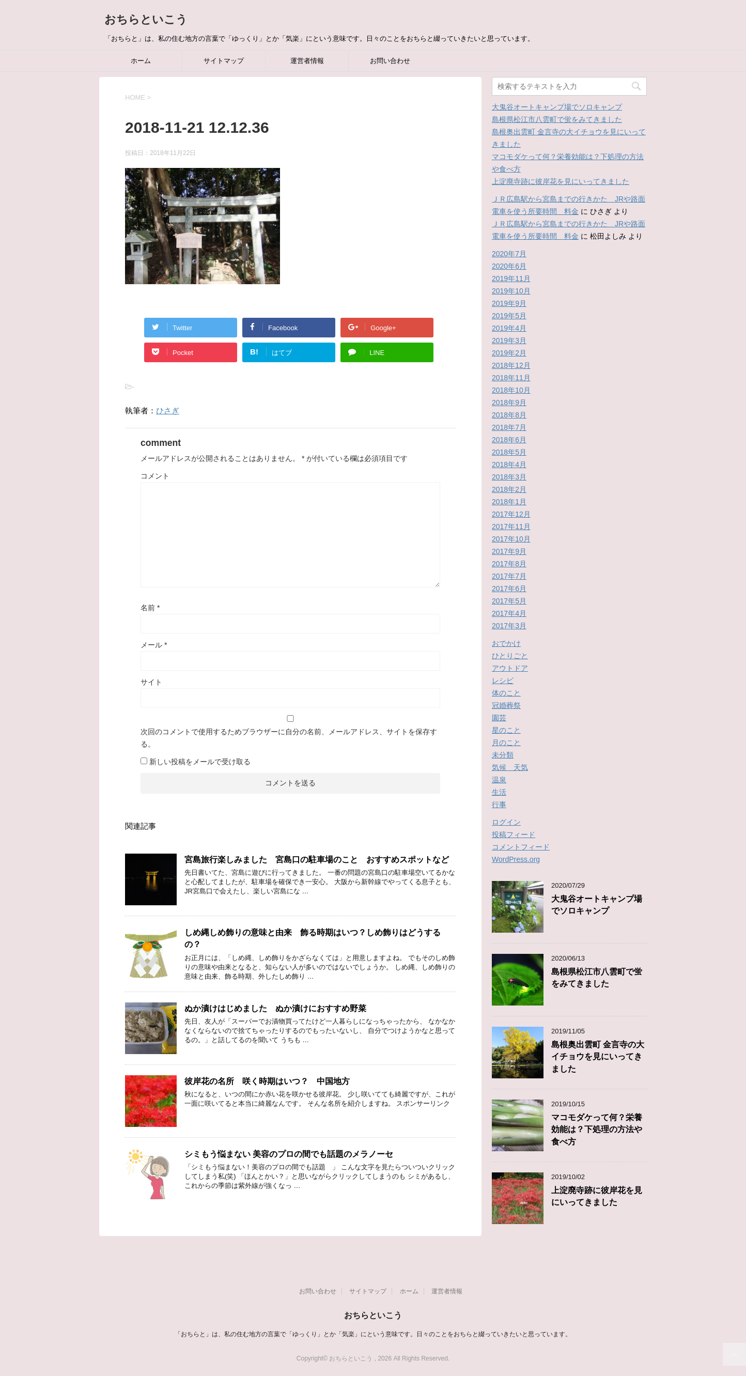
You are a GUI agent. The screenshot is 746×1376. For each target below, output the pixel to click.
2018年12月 (511, 365)
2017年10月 (511, 539)
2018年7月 (509, 427)
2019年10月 (511, 291)
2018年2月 (509, 489)
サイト (151, 682)
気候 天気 (510, 767)
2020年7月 (509, 254)
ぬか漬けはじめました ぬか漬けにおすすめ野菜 (275, 1008)
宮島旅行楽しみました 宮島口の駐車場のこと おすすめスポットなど (316, 859)
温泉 (499, 780)
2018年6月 (509, 440)
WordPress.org (516, 859)
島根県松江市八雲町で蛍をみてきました (557, 119)
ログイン (506, 822)
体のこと (506, 693)
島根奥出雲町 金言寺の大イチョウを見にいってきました (597, 1056)
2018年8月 (509, 415)
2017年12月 (511, 514)
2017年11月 (511, 526)
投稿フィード (513, 834)
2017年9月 (509, 551)
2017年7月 (509, 576)
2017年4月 (509, 613)
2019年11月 (511, 278)
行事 (499, 804)
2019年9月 (509, 303)
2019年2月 (509, 353)
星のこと (506, 730)
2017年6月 (509, 588)
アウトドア (510, 668)
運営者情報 (307, 61)
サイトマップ (224, 61)
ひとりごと (510, 656)
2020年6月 (509, 266)
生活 (499, 792)
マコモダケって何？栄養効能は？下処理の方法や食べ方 (596, 1129)
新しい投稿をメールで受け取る (200, 761)
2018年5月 (509, 452)
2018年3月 (509, 477)
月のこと (506, 742)
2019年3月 (509, 340)
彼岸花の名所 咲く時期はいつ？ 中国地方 (271, 1081)
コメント (155, 476)
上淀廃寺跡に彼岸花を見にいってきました (560, 181)
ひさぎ (167, 410)
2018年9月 (509, 402)
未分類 (503, 755)
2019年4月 (509, 328)
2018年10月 (511, 390)
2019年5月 (509, 316)
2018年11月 (511, 378)
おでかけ (506, 643)
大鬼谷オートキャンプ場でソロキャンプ (557, 107)
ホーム (141, 61)
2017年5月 (509, 601)
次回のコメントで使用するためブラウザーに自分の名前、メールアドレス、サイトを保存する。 (289, 738)
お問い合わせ (390, 61)
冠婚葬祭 (506, 705)
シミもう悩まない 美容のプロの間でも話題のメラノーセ (288, 1154)
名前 (150, 608)
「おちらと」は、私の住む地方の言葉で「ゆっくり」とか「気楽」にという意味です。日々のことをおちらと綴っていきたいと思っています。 (373, 1334)
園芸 (499, 718)
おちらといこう (146, 19)
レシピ (503, 680)
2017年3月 (509, 626)
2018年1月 (509, 502)
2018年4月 (509, 464)
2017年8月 (509, 564)
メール (154, 645)
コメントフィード (521, 847)
